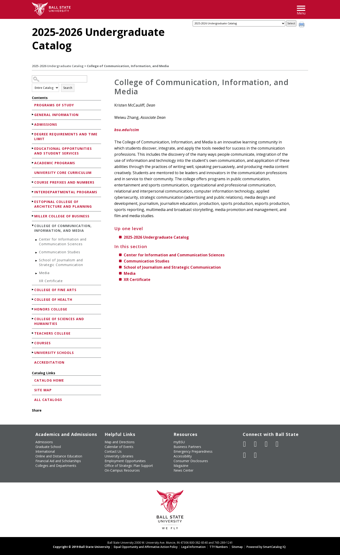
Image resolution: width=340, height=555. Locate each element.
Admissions (45, 124)
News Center (183, 470)
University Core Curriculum (63, 172)
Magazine (181, 465)
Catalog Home (49, 380)
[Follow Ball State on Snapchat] (255, 455)
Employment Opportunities (125, 461)
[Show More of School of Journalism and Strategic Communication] (36, 261)
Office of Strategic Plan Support (129, 465)
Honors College (50, 309)
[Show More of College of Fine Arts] (33, 289)
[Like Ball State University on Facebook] (244, 444)
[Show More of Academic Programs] (33, 163)
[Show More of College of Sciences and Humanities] (33, 319)
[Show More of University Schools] (33, 352)
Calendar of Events (119, 446)
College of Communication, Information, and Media (63, 228)
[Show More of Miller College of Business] (33, 216)
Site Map (43, 390)
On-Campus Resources (122, 470)
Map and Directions (120, 442)
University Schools (54, 352)
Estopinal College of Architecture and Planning (63, 204)
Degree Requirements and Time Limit (66, 136)
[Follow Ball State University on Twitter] (255, 444)
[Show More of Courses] (33, 343)
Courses (42, 343)
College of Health (53, 299)
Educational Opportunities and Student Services (63, 150)
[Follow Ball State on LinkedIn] (244, 455)
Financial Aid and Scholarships (58, 461)
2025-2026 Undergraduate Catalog (58, 66)
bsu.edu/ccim (126, 129)
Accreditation (49, 362)
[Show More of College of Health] (33, 299)
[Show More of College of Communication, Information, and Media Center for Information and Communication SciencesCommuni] (33, 225)
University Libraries (119, 456)
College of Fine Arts (55, 290)
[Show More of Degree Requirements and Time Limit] (33, 134)
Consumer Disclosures (191, 461)
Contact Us (113, 451)
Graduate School (48, 446)
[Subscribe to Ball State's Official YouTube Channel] (266, 444)
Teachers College (52, 333)
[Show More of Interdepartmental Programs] (33, 192)
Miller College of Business (61, 216)
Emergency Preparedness (193, 451)
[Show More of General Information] (33, 114)
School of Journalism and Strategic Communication (61, 262)
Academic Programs (54, 163)
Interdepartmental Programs (65, 192)
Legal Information (193, 547)
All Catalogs (48, 399)
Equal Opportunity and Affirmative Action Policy (146, 547)
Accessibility (183, 456)
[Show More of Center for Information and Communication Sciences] (36, 240)
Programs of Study (54, 105)
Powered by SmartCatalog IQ (266, 547)
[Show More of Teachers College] (33, 333)
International (45, 451)
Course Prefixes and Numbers (64, 182)
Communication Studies (59, 252)
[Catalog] (239, 23)
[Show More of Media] (36, 273)
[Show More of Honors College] (33, 309)
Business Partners (187, 446)
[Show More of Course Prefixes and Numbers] (33, 182)
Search (67, 88)
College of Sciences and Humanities (59, 321)
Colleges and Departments (55, 465)
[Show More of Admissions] (33, 124)
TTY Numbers (218, 547)
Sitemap (237, 547)
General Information (56, 114)
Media (44, 273)
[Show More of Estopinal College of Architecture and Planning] (33, 201)
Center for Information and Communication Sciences (62, 241)
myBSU (179, 442)
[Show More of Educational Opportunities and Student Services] (33, 148)
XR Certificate (51, 281)
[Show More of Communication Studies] (36, 253)
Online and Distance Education (58, 456)
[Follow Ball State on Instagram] (277, 444)
